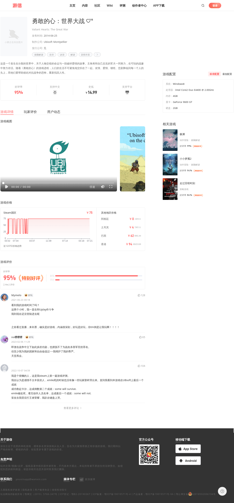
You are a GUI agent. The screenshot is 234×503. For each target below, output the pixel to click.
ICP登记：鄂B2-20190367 (75, 498)
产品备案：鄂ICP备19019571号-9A (153, 498)
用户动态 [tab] (53, 116)
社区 (97, 5)
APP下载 (159, 5)
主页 (72, 5)
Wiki (110, 5)
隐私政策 (27, 494)
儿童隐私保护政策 (10, 494)
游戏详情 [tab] (7, 116)
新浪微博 (87, 483)
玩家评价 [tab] (30, 116)
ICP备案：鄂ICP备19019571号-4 (112, 498)
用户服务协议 (42, 494)
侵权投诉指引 (59, 494)
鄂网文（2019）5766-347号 (41, 498)
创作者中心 (139, 5)
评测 (122, 5)
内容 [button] (85, 5)
